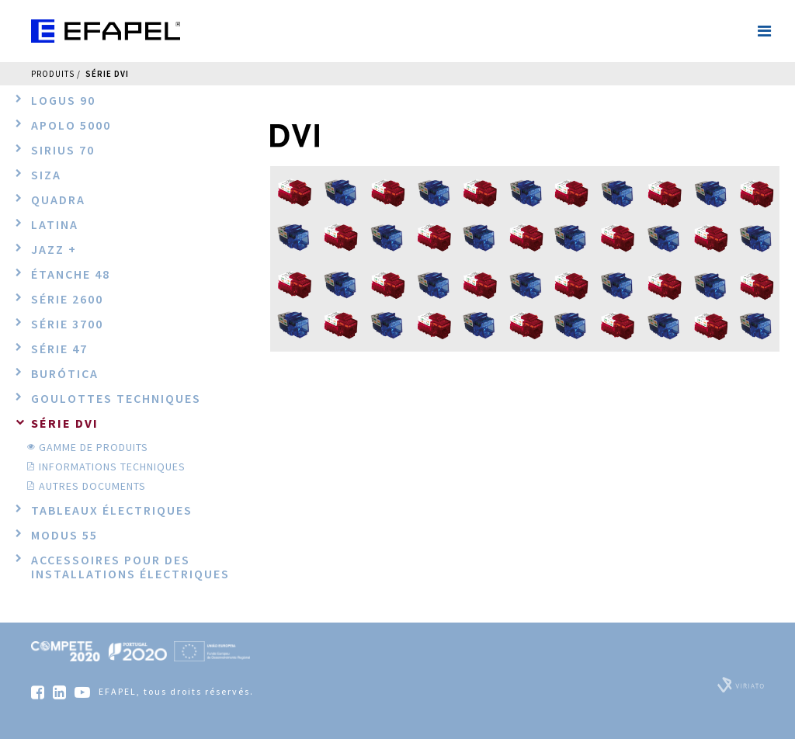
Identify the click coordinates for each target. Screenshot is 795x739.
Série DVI (107, 73)
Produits (53, 73)
